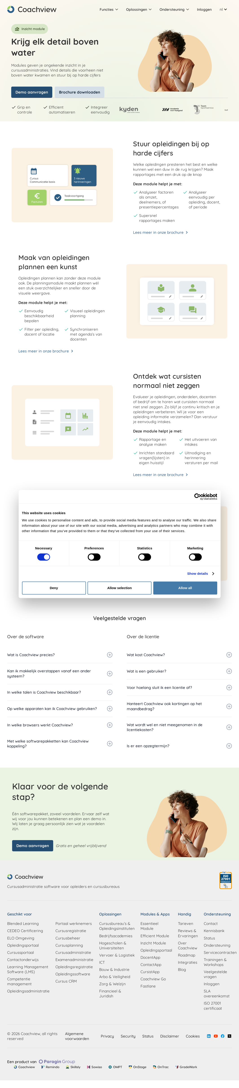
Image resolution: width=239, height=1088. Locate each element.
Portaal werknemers (73, 923)
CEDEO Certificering (25, 930)
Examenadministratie (74, 959)
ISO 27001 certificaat (213, 1005)
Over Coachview (187, 945)
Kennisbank (214, 930)
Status (209, 938)
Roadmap (186, 955)
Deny (54, 588)
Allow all (185, 588)
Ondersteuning (217, 945)
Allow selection (119, 588)
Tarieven (185, 923)
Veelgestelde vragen (215, 974)
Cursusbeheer (67, 938)
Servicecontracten (220, 952)
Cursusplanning (69, 945)
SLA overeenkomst (217, 993)
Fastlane (148, 986)
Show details (197, 573)
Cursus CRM (66, 981)
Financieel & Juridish (110, 993)
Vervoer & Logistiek (117, 955)
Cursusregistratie (70, 930)
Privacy (107, 1036)
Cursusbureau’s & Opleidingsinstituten (117, 926)
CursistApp (150, 971)
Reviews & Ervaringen (188, 933)
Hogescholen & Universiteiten (112, 945)
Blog (182, 969)
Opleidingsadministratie (28, 991)
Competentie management (19, 981)
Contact (211, 923)
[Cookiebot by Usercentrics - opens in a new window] (197, 496)
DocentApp (150, 957)
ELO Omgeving (20, 938)
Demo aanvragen (31, 92)
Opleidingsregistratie (74, 966)
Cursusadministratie (73, 952)
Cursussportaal (20, 952)
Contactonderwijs (23, 959)
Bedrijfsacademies (115, 935)
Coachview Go (153, 979)
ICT (102, 962)
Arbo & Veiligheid (114, 976)
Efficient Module (154, 935)
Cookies (193, 1036)
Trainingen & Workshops (215, 962)
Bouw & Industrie (114, 969)
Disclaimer (169, 1036)
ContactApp (150, 964)
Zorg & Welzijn (112, 983)
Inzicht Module (153, 943)
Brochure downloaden (79, 92)
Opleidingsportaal (23, 945)
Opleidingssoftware (72, 974)
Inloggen (204, 9)
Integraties (187, 962)
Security (128, 1036)
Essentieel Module (149, 926)
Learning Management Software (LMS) (27, 969)
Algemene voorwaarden (77, 1036)
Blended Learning (23, 923)
